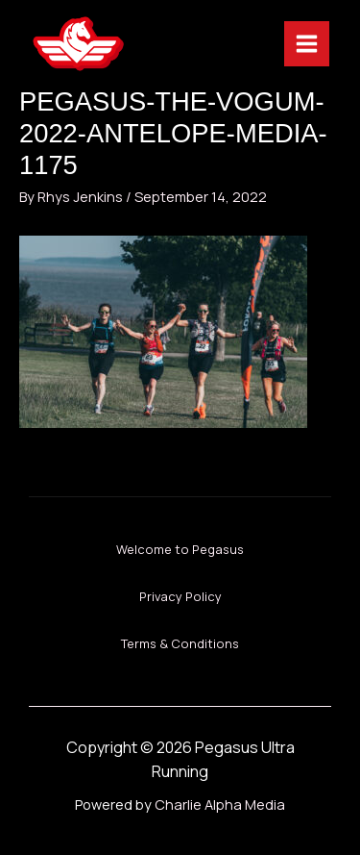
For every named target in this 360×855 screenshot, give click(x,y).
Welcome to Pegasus (180, 549)
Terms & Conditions (180, 643)
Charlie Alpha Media (220, 804)
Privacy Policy (180, 596)
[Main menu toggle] (306, 43)
